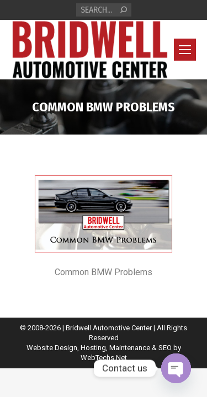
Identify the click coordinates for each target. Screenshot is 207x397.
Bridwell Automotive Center (109, 328)
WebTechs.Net (104, 357)
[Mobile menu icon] (185, 50)
